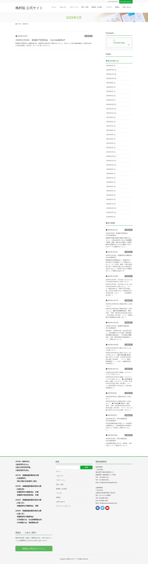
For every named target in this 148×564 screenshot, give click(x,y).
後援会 (58, 497)
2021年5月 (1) (110, 134)
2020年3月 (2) (110, 195)
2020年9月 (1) (110, 169)
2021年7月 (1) (110, 126)
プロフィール (60, 480)
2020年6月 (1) (110, 182)
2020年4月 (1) (110, 191)
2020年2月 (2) (110, 199)
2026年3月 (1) (110, 65)
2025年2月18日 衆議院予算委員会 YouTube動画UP (40, 40)
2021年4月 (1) (110, 139)
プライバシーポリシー (63, 506)
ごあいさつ (59, 476)
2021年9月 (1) (110, 117)
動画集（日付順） (62, 489)
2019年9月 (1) (110, 217)
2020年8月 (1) (110, 173)
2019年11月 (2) (111, 212)
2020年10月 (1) (111, 165)
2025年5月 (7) (110, 91)
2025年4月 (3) (110, 95)
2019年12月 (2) (111, 208)
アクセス (59, 493)
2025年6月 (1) (110, 87)
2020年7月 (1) (110, 178)
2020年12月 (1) (111, 156)
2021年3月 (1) (110, 143)
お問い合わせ (126, 2)
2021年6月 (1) (110, 130)
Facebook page (119, 43)
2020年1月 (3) (110, 204)
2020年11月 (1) (111, 160)
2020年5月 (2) (110, 186)
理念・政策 (59, 484)
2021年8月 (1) (110, 121)
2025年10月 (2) (111, 78)
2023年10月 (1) (111, 104)
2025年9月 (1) (110, 83)
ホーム (58, 471)
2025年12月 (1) (111, 70)
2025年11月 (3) (111, 74)
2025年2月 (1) (110, 100)
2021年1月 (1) (110, 152)
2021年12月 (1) (111, 109)
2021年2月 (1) (110, 147)
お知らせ (88, 36)
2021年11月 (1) (111, 113)
